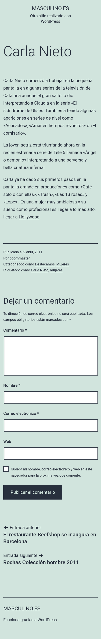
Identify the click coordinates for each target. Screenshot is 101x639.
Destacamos (45, 264)
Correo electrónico (21, 413)
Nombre (11, 385)
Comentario (15, 330)
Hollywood (29, 217)
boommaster (20, 258)
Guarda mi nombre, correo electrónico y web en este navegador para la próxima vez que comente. (51, 472)
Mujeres (62, 264)
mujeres (56, 270)
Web (7, 441)
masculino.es (50, 8)
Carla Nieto (39, 270)
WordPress (47, 619)
